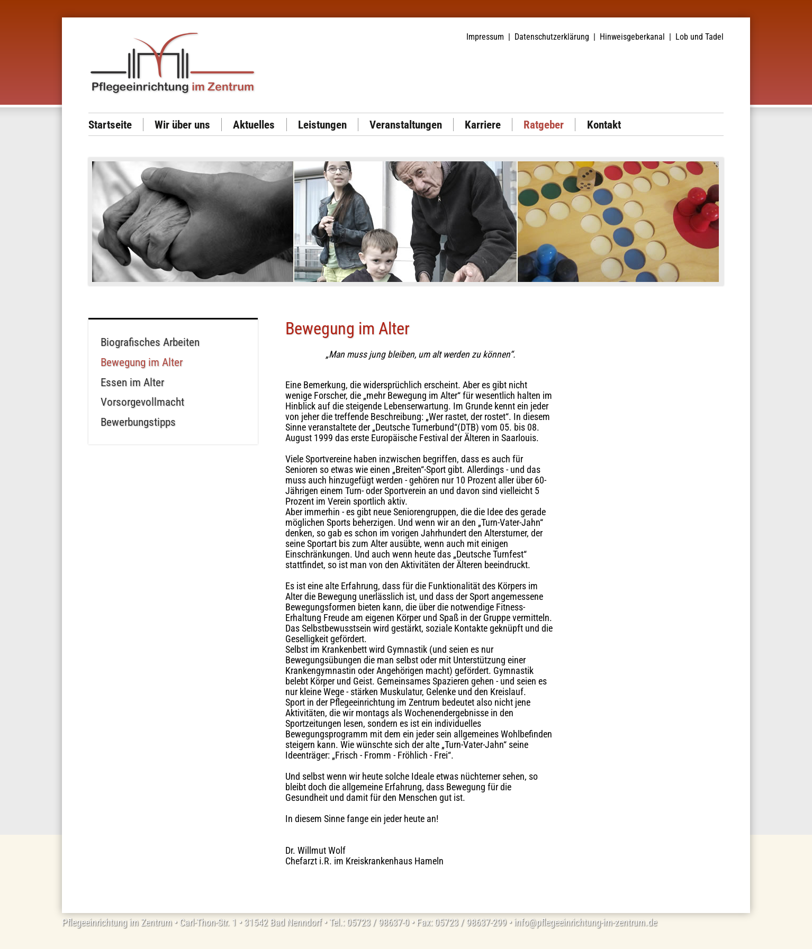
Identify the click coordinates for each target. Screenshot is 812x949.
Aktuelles (254, 124)
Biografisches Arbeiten (150, 342)
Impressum (485, 37)
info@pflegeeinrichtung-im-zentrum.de (585, 922)
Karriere (483, 124)
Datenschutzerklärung (552, 37)
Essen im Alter (132, 382)
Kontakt (604, 124)
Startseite (110, 124)
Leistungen (322, 124)
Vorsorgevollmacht (142, 401)
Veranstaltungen (405, 124)
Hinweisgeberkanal (632, 37)
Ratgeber (544, 124)
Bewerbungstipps (138, 421)
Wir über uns (182, 124)
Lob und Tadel (699, 37)
